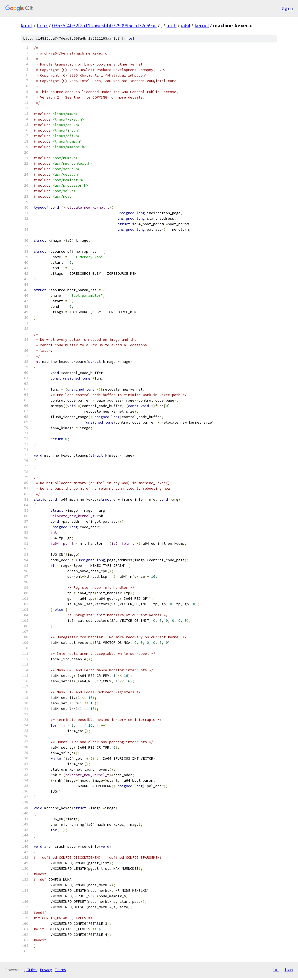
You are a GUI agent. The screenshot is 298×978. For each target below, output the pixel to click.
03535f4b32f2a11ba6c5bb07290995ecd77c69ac (104, 25)
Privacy (46, 969)
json (288, 969)
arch (171, 25)
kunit (26, 25)
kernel (202, 25)
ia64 (185, 25)
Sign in (287, 8)
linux (42, 25)
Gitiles (31, 969)
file (128, 38)
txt (276, 969)
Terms (60, 969)
